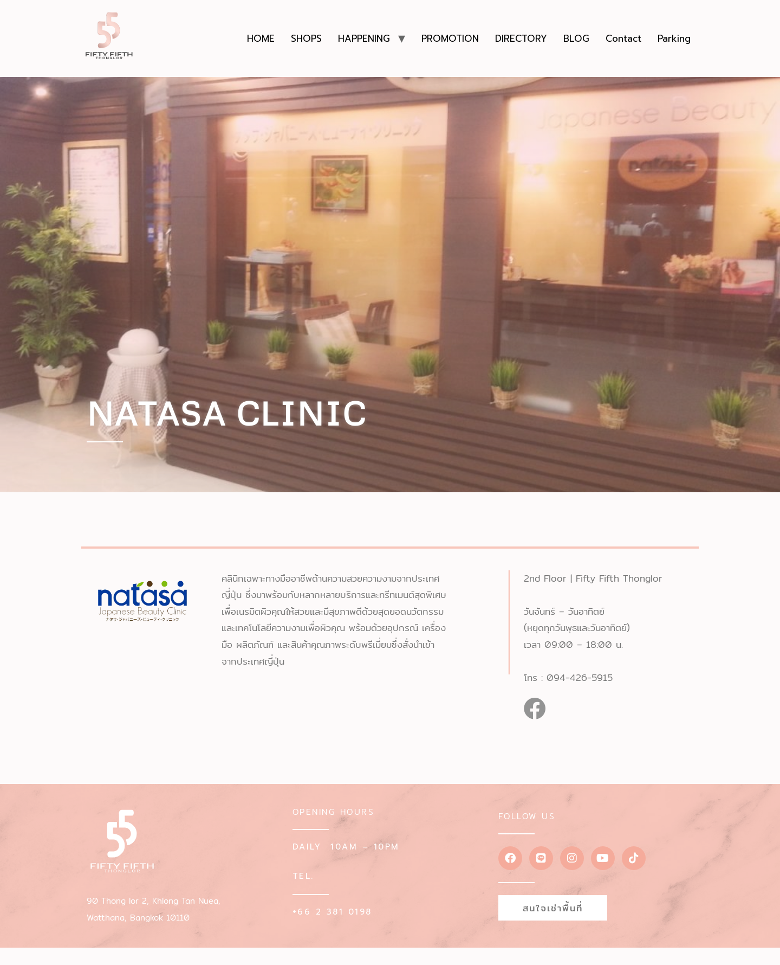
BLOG (576, 38)
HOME (261, 38)
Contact (623, 38)
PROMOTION (450, 38)
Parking (674, 38)
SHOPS (306, 38)
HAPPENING (364, 38)
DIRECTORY (521, 38)
